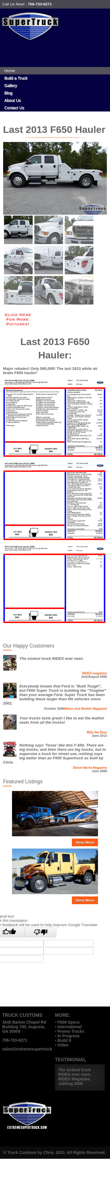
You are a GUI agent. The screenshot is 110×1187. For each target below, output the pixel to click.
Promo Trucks (71, 1031)
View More (85, 842)
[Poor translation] (40, 932)
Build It (64, 1040)
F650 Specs (69, 1022)
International (70, 1026)
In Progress (69, 1036)
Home (9, 70)
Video (63, 1045)
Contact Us (14, 107)
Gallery (10, 85)
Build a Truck (16, 78)
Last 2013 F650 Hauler (54, 129)
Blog (8, 93)
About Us (12, 100)
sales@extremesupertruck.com (32, 1049)
